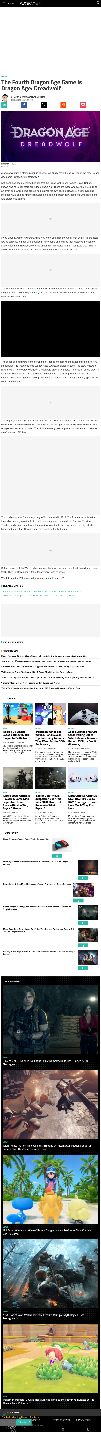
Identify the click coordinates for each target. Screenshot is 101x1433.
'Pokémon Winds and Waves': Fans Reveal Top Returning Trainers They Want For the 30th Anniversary (50, 737)
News (4, 76)
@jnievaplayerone (36, 97)
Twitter (44, 105)
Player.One (30, 3)
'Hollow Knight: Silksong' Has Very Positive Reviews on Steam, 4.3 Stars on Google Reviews (39, 915)
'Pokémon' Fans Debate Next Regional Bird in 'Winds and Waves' (30, 682)
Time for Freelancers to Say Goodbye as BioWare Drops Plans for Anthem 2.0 (42, 591)
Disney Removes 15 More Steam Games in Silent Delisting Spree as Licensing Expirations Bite (44, 655)
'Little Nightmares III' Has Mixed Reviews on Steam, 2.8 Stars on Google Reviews (39, 870)
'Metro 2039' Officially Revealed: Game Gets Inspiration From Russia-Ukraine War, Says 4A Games (46, 661)
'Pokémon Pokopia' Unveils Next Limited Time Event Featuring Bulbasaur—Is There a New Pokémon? (48, 1401)
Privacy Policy (83, 1420)
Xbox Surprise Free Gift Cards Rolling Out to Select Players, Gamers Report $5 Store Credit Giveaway (82, 737)
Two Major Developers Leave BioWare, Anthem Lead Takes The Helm (38, 595)
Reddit (63, 105)
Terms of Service (61, 1420)
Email (4, 105)
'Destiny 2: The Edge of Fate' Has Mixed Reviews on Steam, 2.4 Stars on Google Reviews (39, 960)
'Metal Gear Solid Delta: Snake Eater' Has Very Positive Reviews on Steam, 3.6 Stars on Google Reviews (39, 937)
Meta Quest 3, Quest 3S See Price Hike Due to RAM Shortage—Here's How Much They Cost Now (82, 801)
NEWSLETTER (13, 1412)
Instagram (62, 1429)
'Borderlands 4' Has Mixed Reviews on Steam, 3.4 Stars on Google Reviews (37, 892)
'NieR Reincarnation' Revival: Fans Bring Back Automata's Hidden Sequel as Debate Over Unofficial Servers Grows (47, 1147)
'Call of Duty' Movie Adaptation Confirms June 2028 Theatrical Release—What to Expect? (42, 688)
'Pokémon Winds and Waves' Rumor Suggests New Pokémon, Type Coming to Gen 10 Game (42, 666)
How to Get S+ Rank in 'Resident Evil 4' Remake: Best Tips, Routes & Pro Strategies (46, 1062)
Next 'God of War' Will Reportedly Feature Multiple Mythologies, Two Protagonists (43, 1316)
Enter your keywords (98, 2)
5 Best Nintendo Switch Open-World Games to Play (26, 848)
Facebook (24, 105)
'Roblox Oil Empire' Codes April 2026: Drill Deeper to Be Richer (16, 734)
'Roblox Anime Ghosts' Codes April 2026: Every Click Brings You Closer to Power (37, 671)
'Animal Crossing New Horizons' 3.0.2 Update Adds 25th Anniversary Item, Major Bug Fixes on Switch (47, 677)
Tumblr (87, 1429)
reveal (32, 288)
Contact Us (35, 1420)
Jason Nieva (19, 96)
